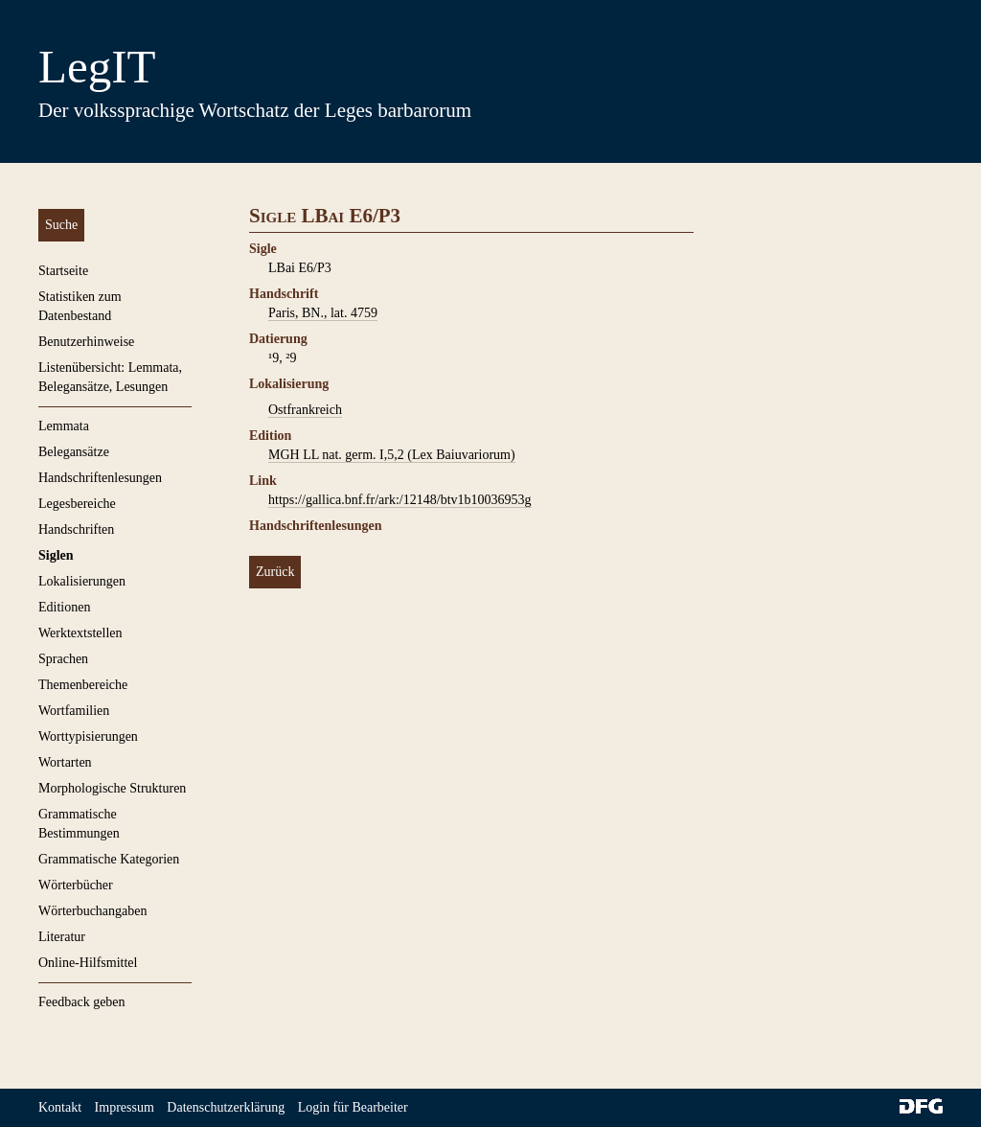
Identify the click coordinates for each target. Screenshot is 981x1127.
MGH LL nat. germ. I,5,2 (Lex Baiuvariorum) (391, 455)
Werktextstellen (80, 633)
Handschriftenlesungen (100, 478)
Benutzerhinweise (86, 341)
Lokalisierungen (81, 581)
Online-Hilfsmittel (87, 962)
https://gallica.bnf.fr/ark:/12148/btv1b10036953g (400, 500)
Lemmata (63, 426)
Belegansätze (73, 452)
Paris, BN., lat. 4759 (322, 313)
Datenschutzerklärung (226, 1107)
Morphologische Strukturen (112, 788)
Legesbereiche (77, 503)
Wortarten (65, 762)
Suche (61, 225)
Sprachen (63, 659)
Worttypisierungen (88, 736)
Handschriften (76, 529)
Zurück (275, 571)
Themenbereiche (82, 685)
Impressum (124, 1107)
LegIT (96, 66)
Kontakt (59, 1107)
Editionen (64, 607)
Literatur (61, 937)
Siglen (56, 555)
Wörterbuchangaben (93, 911)
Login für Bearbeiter (353, 1107)
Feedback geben (81, 1002)
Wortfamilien (73, 710)
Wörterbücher (75, 885)
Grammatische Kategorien (108, 859)
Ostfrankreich (305, 409)
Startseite (63, 271)
